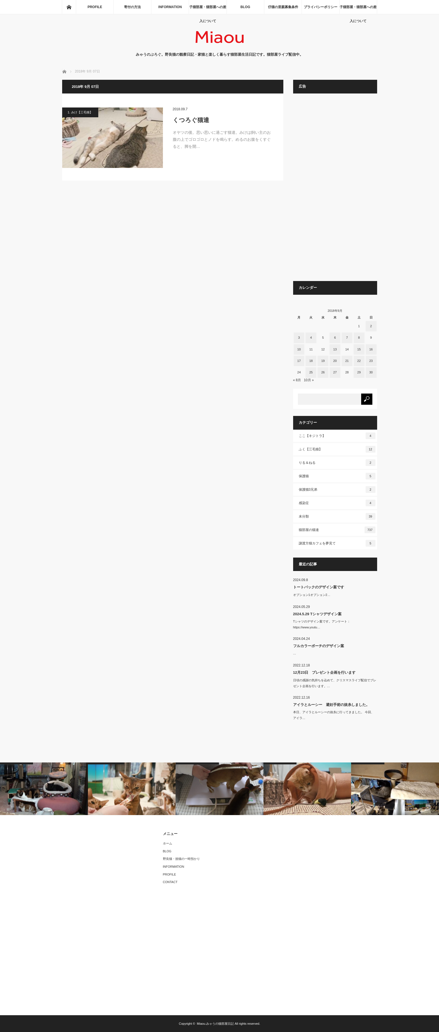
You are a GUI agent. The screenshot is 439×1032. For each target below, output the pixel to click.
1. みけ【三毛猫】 (80, 112)
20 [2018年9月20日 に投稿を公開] (335, 360)
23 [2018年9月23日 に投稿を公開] (371, 360)
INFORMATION (170, 7)
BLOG (245, 7)
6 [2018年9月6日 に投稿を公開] (335, 337)
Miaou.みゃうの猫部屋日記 (215, 1023)
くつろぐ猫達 (191, 120)
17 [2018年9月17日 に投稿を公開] (299, 360)
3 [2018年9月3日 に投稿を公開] (299, 337)
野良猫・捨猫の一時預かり (181, 858)
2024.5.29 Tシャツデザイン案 (317, 614)
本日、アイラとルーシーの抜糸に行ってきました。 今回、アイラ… (333, 715)
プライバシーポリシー (320, 7)
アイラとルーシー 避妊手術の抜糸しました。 (331, 705)
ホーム (167, 843)
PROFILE (95, 7)
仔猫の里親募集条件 (283, 7)
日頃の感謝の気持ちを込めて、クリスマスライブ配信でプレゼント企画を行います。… (334, 683)
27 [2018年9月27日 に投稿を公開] (335, 372)
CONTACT (170, 882)
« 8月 (297, 380)
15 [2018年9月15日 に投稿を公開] (359, 349)
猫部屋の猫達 (337, 529)
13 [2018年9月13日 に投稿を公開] (335, 349)
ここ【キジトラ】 (337, 435)
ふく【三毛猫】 (337, 449)
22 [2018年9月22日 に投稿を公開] (359, 360)
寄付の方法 (132, 7)
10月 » (309, 380)
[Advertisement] (335, 190)
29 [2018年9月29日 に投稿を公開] (359, 372)
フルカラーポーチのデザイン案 (318, 646)
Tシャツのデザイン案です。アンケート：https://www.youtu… (322, 624)
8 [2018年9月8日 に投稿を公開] (359, 337)
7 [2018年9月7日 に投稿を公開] (347, 337)
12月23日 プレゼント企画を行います (324, 672)
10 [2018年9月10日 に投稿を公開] (299, 349)
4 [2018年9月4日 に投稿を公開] (311, 337)
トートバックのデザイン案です (318, 587)
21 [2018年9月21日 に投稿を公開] (347, 360)
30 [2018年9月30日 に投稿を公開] (371, 372)
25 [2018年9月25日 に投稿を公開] (311, 372)
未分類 (337, 516)
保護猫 (337, 476)
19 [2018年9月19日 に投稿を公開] (322, 360)
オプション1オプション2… (311, 594)
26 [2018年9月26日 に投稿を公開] (322, 372)
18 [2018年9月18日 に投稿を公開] (311, 360)
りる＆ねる (337, 462)
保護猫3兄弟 (337, 489)
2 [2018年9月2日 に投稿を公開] (371, 326)
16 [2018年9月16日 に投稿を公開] (371, 349)
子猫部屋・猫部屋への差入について (207, 9)
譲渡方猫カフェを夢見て (337, 543)
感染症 (337, 503)
